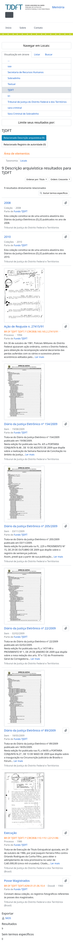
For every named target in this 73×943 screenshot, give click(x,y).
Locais (23, 160)
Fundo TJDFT (20, 211)
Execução (10, 833)
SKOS (6, 918)
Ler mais (39, 357)
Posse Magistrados (17, 880)
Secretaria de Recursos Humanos (26, 72)
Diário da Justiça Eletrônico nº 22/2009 (30, 628)
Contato (38, 27)
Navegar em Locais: (36, 46)
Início (8, 27)
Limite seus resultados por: (36, 122)
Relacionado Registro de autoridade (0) (25, 144)
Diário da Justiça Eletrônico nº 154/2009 (30, 424)
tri (9, 96)
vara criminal (15, 107)
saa (9, 66)
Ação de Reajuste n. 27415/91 (24, 326)
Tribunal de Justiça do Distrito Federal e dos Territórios (37, 101)
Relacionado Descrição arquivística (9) (24, 137)
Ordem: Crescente (59, 179)
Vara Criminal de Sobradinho (23, 113)
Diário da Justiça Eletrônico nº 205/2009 (30, 526)
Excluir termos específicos (54, 193)
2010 (7, 237)
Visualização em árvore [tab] (16, 54)
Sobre (23, 27)
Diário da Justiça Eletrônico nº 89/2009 (30, 730)
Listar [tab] (37, 54)
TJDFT (11, 90)
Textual (11, 84)
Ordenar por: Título (35, 179)
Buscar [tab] (48, 54)
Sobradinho (14, 78)
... (9, 60)
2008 (7, 203)
